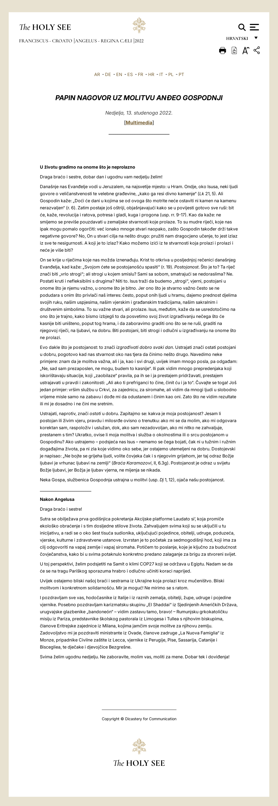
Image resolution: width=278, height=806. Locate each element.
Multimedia (139, 122)
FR (140, 74)
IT (161, 74)
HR (151, 74)
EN (119, 74)
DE (108, 74)
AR (97, 74)
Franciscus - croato (46, 41)
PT (181, 74)
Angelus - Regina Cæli (104, 41)
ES (130, 74)
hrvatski (238, 40)
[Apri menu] (253, 27)
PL (170, 74)
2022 (139, 41)
